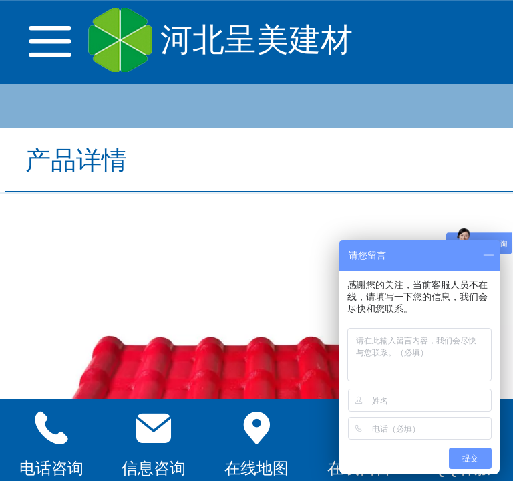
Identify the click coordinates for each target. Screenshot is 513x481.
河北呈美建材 (256, 39)
